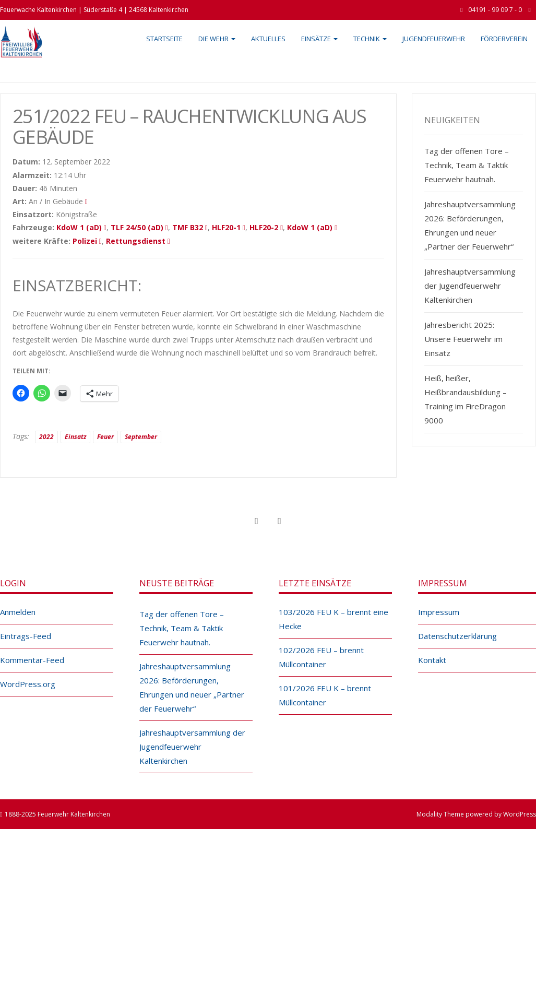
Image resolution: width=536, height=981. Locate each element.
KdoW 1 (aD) (79, 227)
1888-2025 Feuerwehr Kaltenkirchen (57, 814)
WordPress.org (27, 684)
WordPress (519, 814)
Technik (370, 38)
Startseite (164, 38)
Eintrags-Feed (25, 636)
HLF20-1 (226, 227)
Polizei (85, 241)
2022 (46, 436)
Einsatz (75, 436)
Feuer (105, 436)
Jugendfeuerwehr (433, 38)
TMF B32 (187, 227)
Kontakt (432, 660)
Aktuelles (268, 38)
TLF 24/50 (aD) (137, 227)
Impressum (438, 612)
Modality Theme (440, 814)
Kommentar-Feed (32, 660)
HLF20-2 (263, 227)
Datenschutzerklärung (457, 636)
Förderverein (504, 38)
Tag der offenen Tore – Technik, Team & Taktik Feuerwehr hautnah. (466, 165)
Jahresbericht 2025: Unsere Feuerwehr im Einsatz (463, 339)
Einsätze (319, 38)
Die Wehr (216, 38)
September (141, 436)
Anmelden (17, 612)
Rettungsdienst (135, 241)
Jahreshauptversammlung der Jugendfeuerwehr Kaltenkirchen (470, 285)
